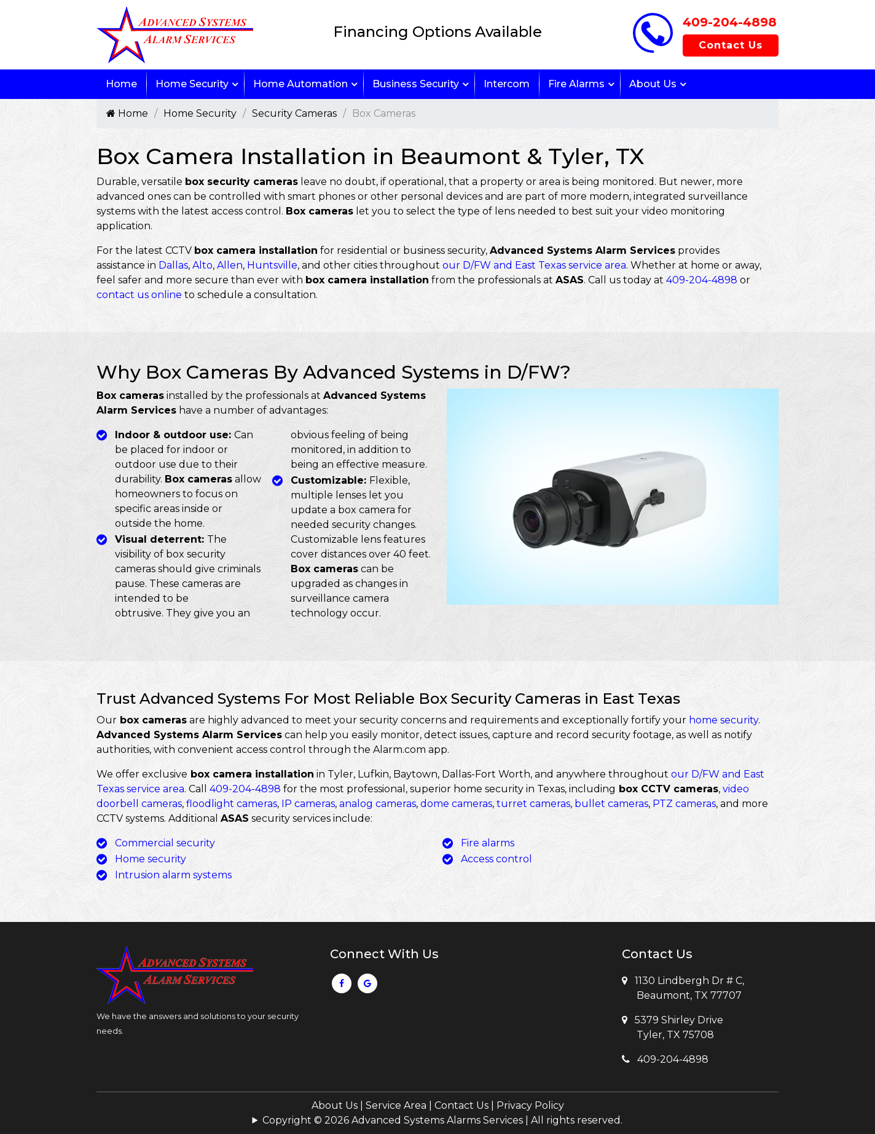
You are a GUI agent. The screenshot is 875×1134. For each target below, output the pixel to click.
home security (723, 720)
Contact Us (731, 45)
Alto (202, 265)
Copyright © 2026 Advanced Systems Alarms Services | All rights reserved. (442, 1120)
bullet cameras (611, 803)
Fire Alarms (576, 84)
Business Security (415, 84)
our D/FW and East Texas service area (534, 265)
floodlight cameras (231, 803)
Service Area (396, 1105)
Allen (230, 265)
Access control (496, 859)
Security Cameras (294, 113)
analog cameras (377, 803)
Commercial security (165, 843)
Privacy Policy (530, 1105)
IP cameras (308, 803)
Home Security (192, 84)
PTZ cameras (684, 803)
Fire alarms (487, 843)
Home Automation (300, 84)
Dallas (173, 265)
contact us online (139, 295)
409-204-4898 (730, 22)
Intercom (507, 84)
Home (121, 84)
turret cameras (533, 803)
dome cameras (456, 803)
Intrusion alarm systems (173, 875)
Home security (150, 859)
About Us (653, 84)
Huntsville (272, 265)
